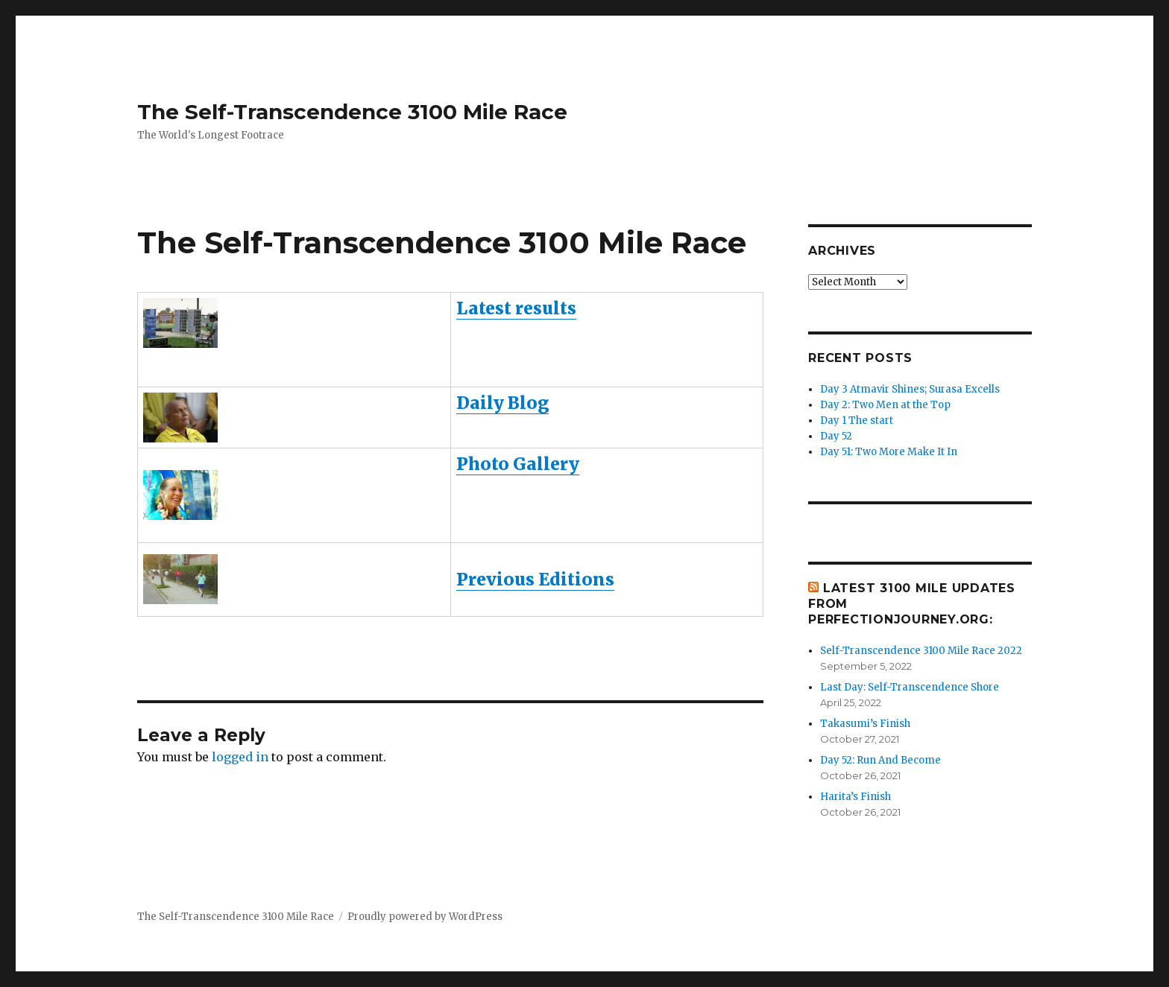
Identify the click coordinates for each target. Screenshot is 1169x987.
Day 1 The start (856, 420)
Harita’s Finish (855, 796)
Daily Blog (502, 402)
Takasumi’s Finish (865, 723)
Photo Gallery (517, 464)
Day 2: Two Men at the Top (885, 405)
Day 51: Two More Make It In (888, 451)
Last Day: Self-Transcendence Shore (909, 687)
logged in (240, 756)
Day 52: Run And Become (880, 760)
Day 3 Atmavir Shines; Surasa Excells (910, 389)
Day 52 (836, 436)
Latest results (516, 308)
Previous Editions (535, 579)
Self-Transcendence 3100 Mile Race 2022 (921, 650)
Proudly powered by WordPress (424, 916)
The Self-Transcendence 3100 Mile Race (352, 111)
